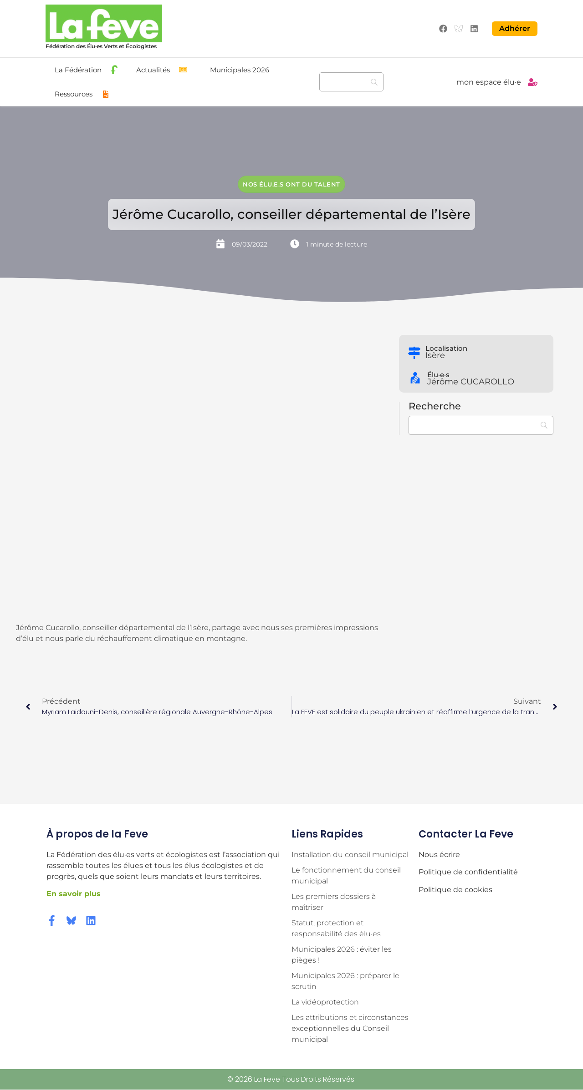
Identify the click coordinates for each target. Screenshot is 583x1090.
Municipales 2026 (239, 70)
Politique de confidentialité (468, 872)
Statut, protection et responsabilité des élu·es (336, 928)
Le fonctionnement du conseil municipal (346, 875)
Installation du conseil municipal (350, 854)
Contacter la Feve (466, 834)
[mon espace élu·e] (532, 82)
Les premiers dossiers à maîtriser (334, 902)
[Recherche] (351, 81)
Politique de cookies (455, 889)
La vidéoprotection (325, 1002)
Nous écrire (439, 854)
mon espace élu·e (488, 82)
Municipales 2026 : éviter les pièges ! (342, 954)
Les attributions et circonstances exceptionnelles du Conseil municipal (350, 1028)
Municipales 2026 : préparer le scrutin (345, 981)
